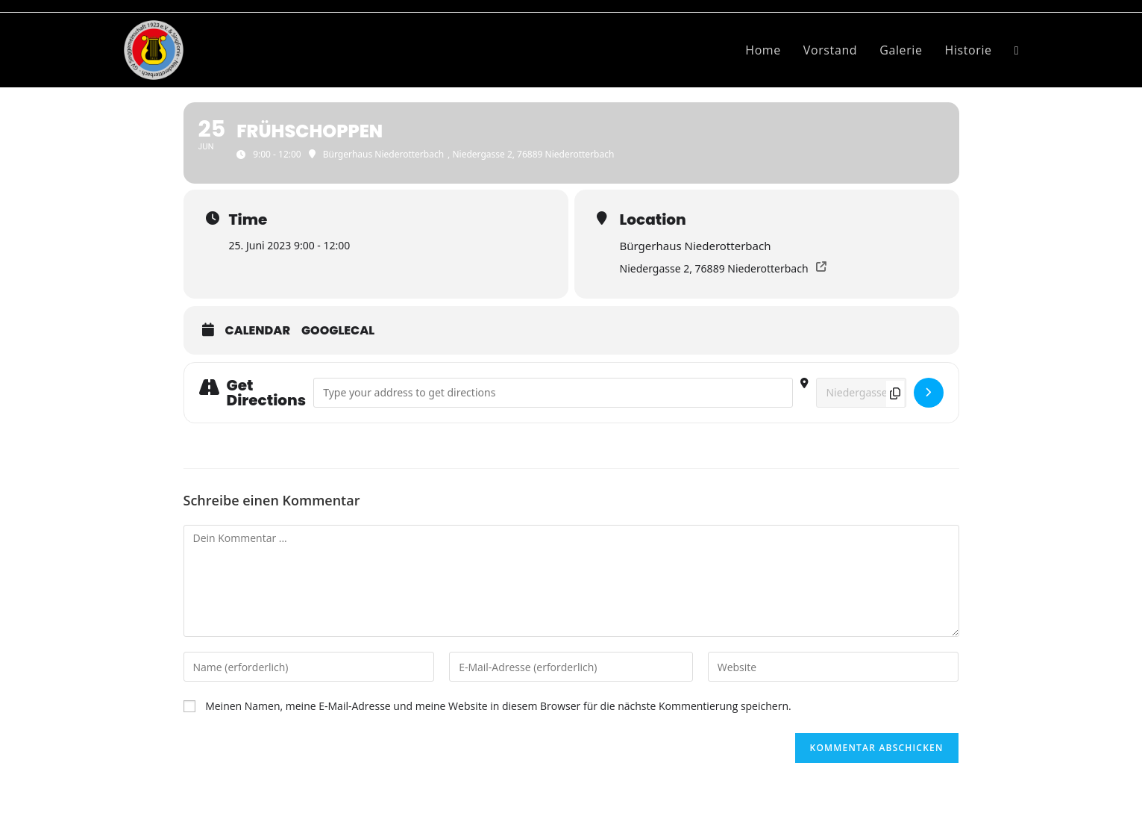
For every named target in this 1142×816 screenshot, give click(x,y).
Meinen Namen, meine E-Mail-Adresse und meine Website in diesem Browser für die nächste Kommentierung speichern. (498, 706)
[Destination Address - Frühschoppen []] (861, 393)
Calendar (258, 330)
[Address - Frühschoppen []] (553, 393)
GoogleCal (337, 330)
